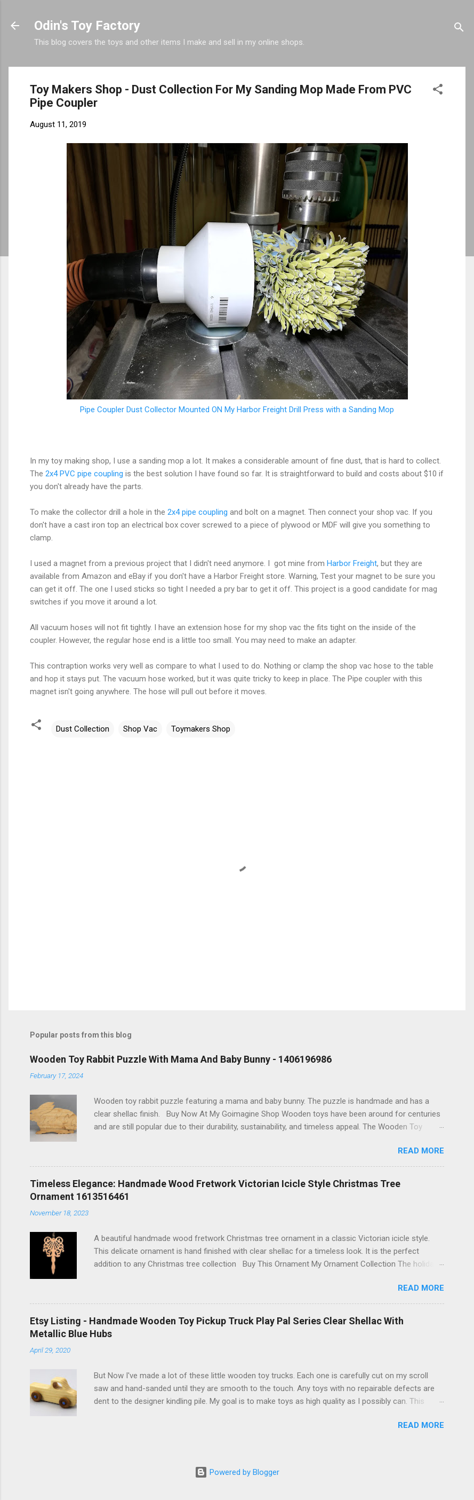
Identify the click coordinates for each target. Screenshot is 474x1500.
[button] (437, 91)
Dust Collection (82, 729)
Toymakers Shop (200, 729)
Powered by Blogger (237, 1472)
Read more (421, 1151)
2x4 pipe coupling (197, 512)
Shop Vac (140, 729)
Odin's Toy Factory (87, 25)
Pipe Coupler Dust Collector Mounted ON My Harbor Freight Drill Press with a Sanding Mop (237, 409)
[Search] (459, 29)
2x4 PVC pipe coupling (84, 473)
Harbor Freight (352, 563)
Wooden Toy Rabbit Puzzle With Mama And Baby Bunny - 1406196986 (181, 1059)
